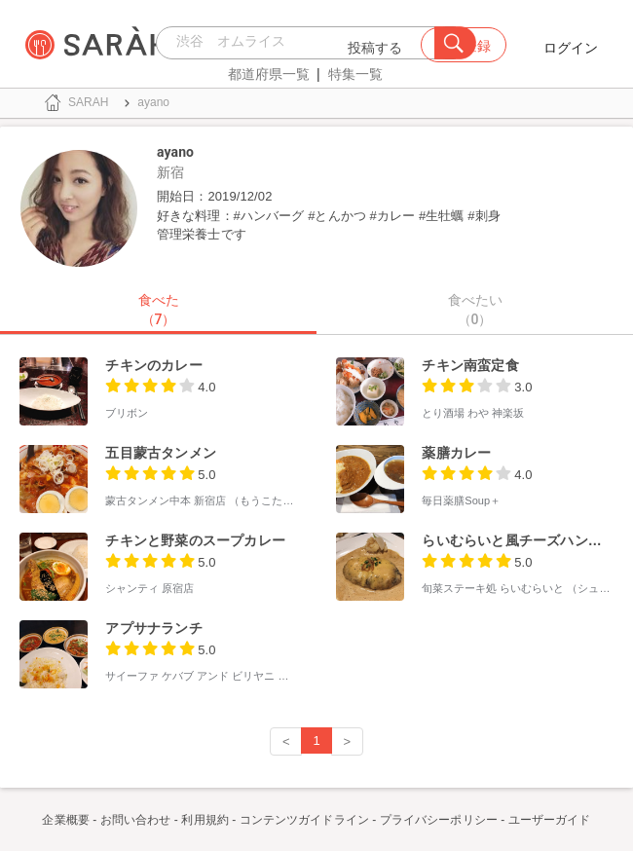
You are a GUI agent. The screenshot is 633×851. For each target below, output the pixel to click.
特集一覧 (355, 74)
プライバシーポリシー (439, 820)
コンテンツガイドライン (304, 820)
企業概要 (65, 820)
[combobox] (300, 42)
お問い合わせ (135, 820)
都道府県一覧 (269, 74)
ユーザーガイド (549, 820)
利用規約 (204, 820)
